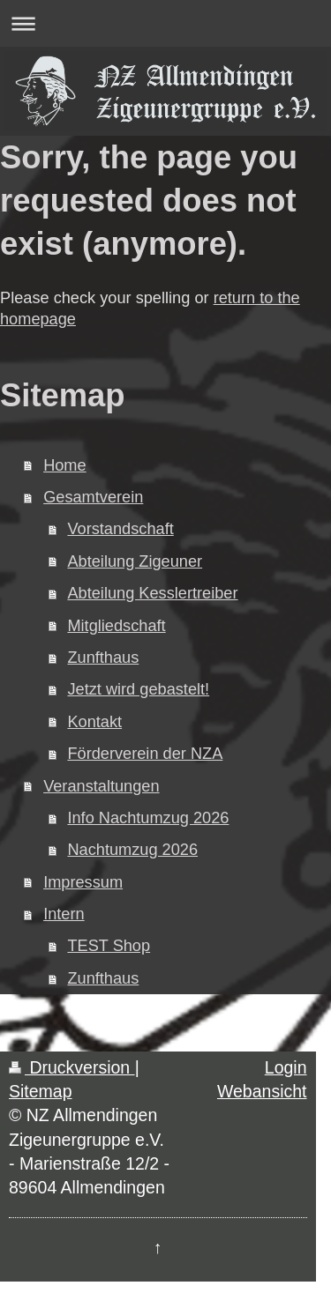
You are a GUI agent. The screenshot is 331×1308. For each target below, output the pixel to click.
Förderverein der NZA (144, 753)
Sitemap (40, 1091)
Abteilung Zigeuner (134, 561)
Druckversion (72, 1067)
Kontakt (94, 722)
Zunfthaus (103, 657)
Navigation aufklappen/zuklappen (165, 23)
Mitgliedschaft (116, 626)
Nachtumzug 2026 (132, 849)
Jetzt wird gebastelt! (138, 689)
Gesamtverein (93, 497)
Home (65, 465)
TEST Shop (108, 946)
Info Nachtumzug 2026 (148, 818)
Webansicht (262, 1091)
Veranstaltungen (101, 786)
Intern (64, 914)
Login (286, 1067)
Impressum (83, 882)
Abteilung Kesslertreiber (152, 593)
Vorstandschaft (120, 529)
